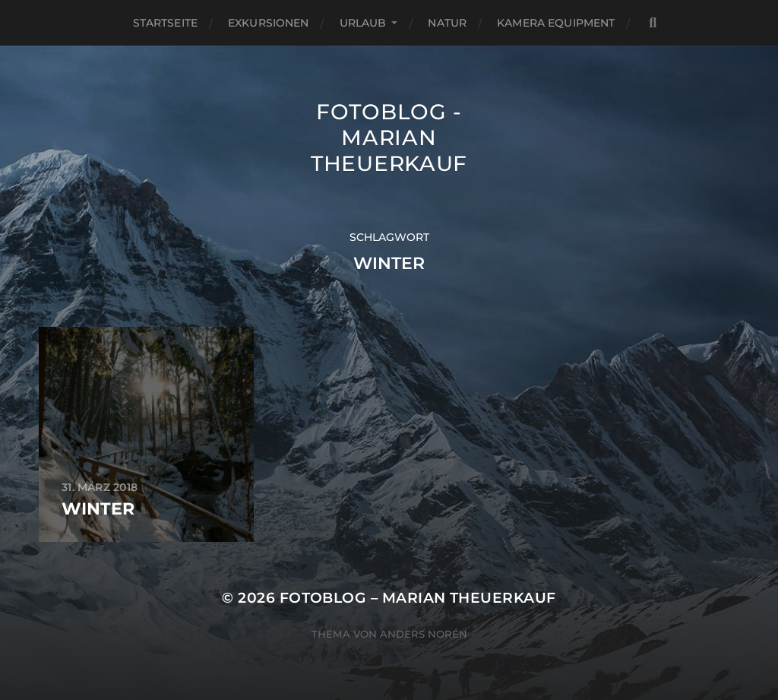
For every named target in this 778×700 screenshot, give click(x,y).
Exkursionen (268, 23)
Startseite (165, 23)
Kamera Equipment (556, 23)
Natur (447, 23)
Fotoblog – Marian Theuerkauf (418, 598)
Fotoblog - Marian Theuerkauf (389, 137)
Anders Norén (423, 634)
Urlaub (363, 23)
